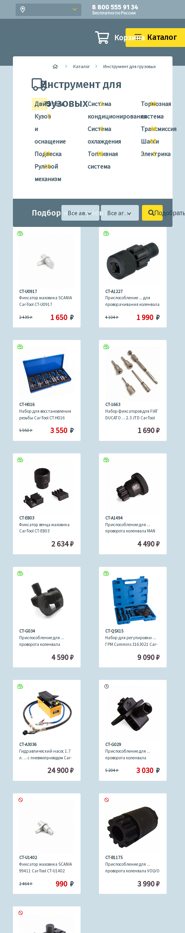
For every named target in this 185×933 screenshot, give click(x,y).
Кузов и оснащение (38, 127)
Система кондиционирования (92, 109)
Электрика (145, 154)
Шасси (145, 141)
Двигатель (38, 104)
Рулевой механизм (38, 171)
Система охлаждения (92, 134)
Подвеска (38, 154)
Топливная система (92, 159)
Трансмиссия (145, 129)
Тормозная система (145, 109)
